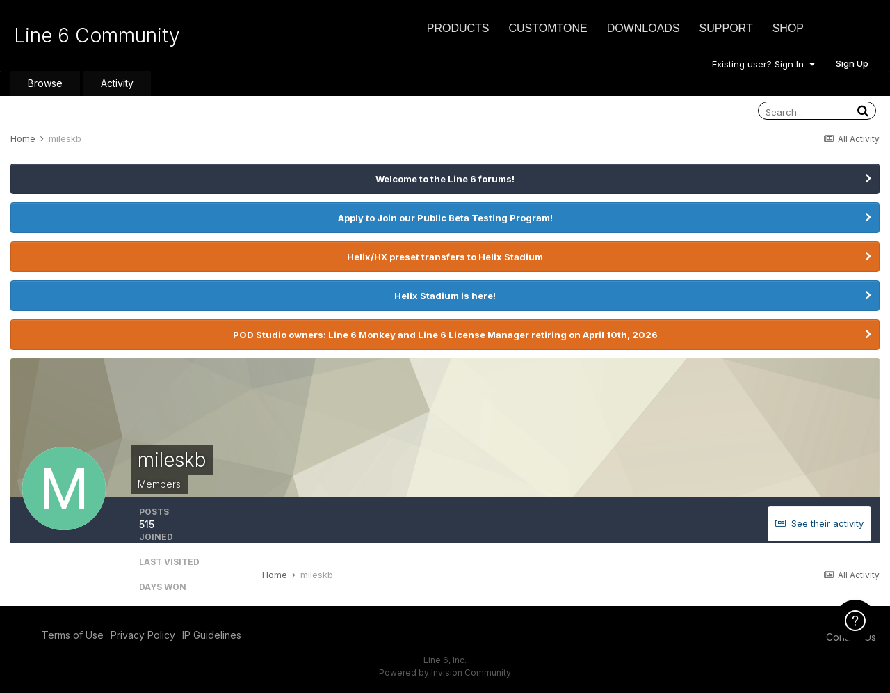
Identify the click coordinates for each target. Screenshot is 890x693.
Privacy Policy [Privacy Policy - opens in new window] (143, 635)
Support (726, 28)
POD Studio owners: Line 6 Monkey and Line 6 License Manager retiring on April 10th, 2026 (445, 334)
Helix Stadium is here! (445, 295)
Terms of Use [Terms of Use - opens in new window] (73, 635)
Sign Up (852, 63)
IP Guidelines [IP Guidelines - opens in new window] (211, 635)
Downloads (643, 28)
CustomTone (547, 28)
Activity (117, 83)
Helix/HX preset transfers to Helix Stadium (445, 256)
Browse (45, 83)
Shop (788, 28)
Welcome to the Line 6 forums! (445, 178)
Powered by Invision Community (445, 672)
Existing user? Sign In (763, 64)
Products (458, 28)
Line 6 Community (97, 35)
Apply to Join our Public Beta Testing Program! (445, 217)
